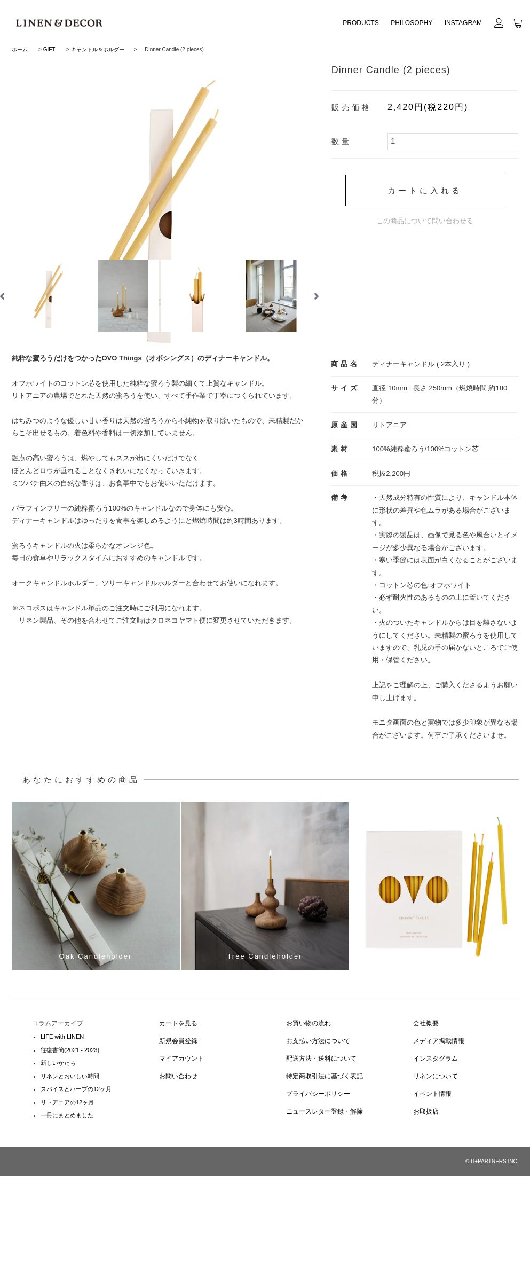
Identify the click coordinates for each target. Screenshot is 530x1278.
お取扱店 (426, 1213)
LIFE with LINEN (62, 1138)
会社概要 (426, 1125)
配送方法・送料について (321, 1160)
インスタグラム (435, 1160)
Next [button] (316, 398)
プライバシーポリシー (318, 1195)
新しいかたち (58, 1165)
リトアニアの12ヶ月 (67, 1204)
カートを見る (178, 1125)
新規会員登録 (178, 1143)
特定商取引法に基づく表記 (324, 1178)
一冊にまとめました (67, 1217)
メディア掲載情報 (438, 1143)
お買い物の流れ (308, 1125)
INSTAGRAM (463, 23)
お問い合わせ (178, 1178)
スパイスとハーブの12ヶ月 (76, 1191)
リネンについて (435, 1178)
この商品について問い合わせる (424, 221)
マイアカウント (181, 1160)
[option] (49, 398)
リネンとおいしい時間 (70, 1178)
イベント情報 (432, 1195)
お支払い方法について (318, 1143)
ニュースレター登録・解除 (324, 1213)
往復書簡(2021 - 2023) (70, 1152)
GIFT (49, 49)
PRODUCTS (360, 23)
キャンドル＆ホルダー (97, 49)
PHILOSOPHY (411, 23)
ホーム (20, 49)
